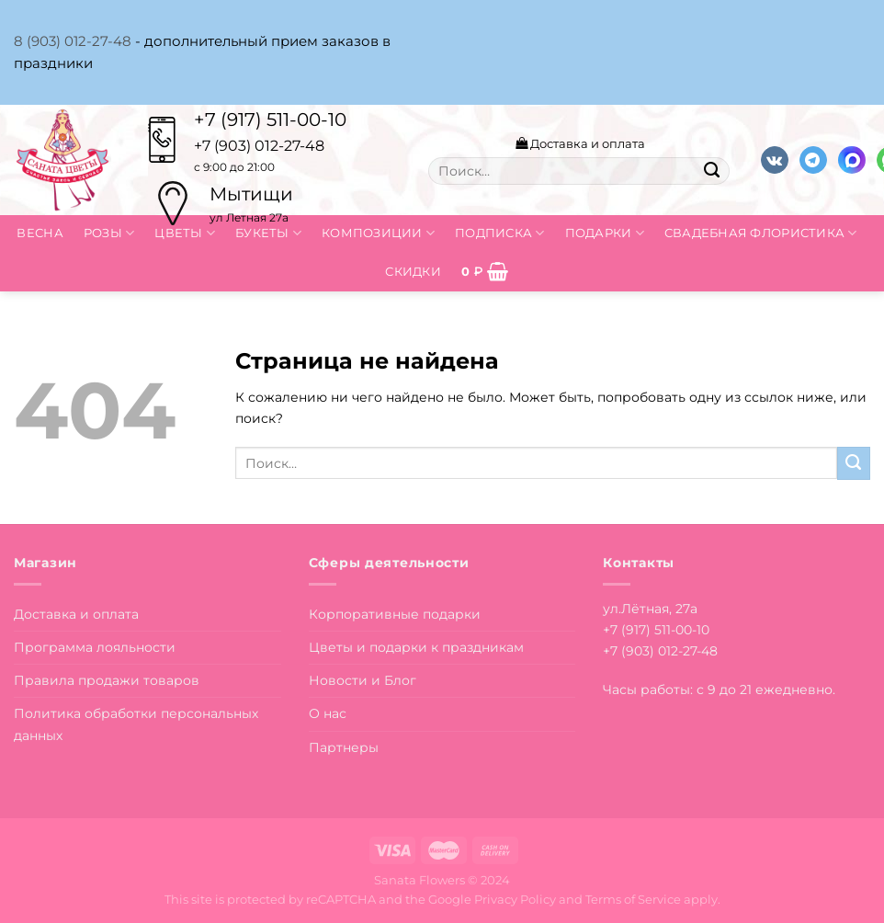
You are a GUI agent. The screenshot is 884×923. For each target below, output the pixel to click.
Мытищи (251, 194)
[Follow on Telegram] (813, 160)
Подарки (604, 233)
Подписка (500, 233)
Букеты (268, 233)
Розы (109, 233)
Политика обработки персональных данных (136, 724)
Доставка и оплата (580, 143)
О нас (327, 713)
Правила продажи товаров (106, 680)
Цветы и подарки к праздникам (416, 647)
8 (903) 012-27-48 (72, 41)
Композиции (378, 233)
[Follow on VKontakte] (774, 160)
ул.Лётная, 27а (650, 608)
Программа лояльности (95, 647)
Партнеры (344, 747)
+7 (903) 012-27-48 (660, 651)
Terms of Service (633, 899)
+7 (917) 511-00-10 (270, 119)
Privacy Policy (515, 899)
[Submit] (711, 171)
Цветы (184, 233)
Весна (39, 232)
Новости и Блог (362, 680)
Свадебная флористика (760, 233)
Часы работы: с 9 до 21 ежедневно (718, 689)
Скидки (413, 271)
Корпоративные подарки (395, 614)
